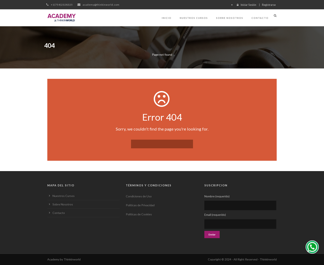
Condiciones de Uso (139, 196)
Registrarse (269, 4)
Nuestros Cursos (194, 18)
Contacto (260, 18)
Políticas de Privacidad (140, 205)
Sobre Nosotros (229, 18)
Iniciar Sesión (248, 4)
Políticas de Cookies (139, 214)
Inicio (167, 18)
